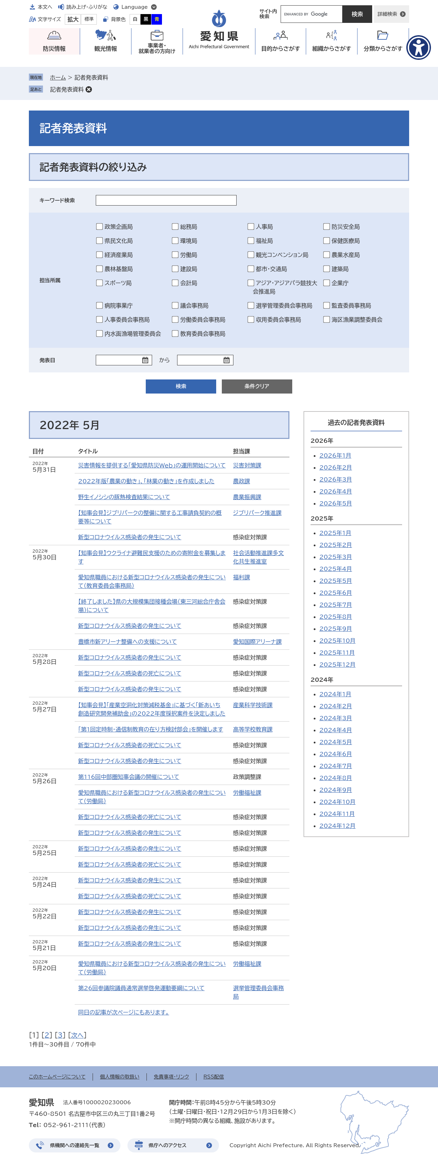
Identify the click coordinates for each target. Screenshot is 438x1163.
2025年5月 (335, 581)
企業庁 (340, 283)
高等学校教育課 (253, 729)
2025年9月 (335, 628)
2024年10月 (337, 802)
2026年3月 (335, 479)
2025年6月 (335, 593)
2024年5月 (335, 742)
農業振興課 (247, 497)
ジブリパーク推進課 (257, 513)
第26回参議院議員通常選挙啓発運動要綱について (141, 988)
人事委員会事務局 (127, 319)
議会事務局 (194, 305)
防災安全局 (346, 227)
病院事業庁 (119, 305)
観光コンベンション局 (282, 255)
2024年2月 (335, 706)
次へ (77, 1035)
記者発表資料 (67, 89)
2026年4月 (335, 491)
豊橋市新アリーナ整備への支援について (127, 642)
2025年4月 (335, 569)
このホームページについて (57, 1076)
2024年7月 (335, 766)
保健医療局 (346, 241)
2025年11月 (337, 652)
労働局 (188, 255)
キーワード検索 (57, 200)
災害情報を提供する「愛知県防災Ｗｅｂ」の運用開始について (152, 465)
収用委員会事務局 (278, 319)
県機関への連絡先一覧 (74, 1145)
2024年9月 (335, 790)
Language (134, 7)
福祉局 (264, 241)
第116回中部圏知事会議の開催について (128, 777)
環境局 (188, 241)
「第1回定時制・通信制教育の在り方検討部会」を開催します (150, 729)
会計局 (188, 283)
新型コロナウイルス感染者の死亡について (129, 673)
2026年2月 (335, 467)
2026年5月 (335, 503)
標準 (89, 19)
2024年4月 (335, 730)
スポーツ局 (118, 283)
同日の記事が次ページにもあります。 (123, 1012)
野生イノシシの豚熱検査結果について (124, 497)
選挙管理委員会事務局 (284, 305)
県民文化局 (119, 241)
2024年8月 (335, 778)
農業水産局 (346, 255)
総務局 (188, 227)
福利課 (241, 577)
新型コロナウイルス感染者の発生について (129, 537)
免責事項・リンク (171, 1076)
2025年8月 (335, 617)
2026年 (322, 441)
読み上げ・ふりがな (87, 7)
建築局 (340, 269)
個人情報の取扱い (119, 1076)
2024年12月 (337, 826)
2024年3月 (335, 718)
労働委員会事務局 (202, 319)
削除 (89, 89)
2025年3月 (335, 557)
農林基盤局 (119, 269)
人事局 (264, 227)
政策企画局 (119, 227)
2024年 (322, 680)
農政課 (241, 481)
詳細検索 (387, 14)
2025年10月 (337, 640)
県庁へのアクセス (168, 1145)
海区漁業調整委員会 (357, 319)
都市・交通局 (271, 269)
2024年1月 (335, 694)
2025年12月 (337, 664)
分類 (383, 49)
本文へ (45, 7)
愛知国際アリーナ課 (257, 642)
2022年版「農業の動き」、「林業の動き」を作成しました (146, 481)
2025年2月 (335, 545)
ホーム (58, 77)
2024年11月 (337, 814)
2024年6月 (335, 754)
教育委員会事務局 (202, 334)
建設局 (188, 269)
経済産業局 (119, 255)
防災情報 (54, 48)
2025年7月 (335, 605)
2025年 (322, 518)
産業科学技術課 (253, 705)
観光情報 (105, 48)
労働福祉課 (247, 793)
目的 (280, 49)
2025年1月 (335, 533)
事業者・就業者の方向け (157, 48)
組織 (331, 49)
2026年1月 (335, 455)
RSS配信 (214, 1076)
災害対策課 (247, 465)
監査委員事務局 (351, 305)
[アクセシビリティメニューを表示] (418, 47)
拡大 (73, 19)
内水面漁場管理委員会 (133, 334)
